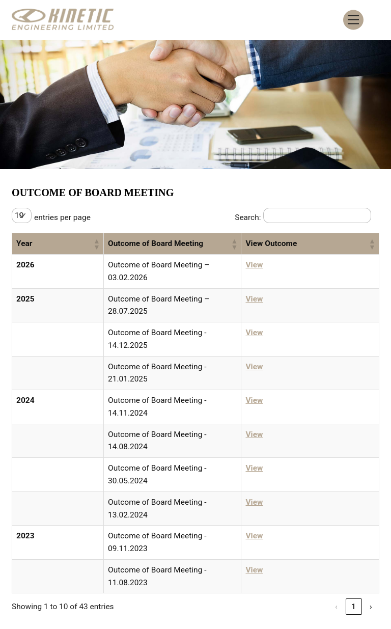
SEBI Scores (240, 578)
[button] (51, 245)
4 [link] (336, 488)
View (293, 267)
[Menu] (353, 20)
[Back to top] (364, 575)
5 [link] (353, 488)
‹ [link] (267, 488)
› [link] (371, 488)
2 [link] (301, 488)
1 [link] (284, 488)
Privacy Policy (327, 566)
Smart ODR (190, 578)
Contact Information (250, 566)
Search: (245, 219)
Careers (185, 566)
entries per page (64, 219)
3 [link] (319, 488)
